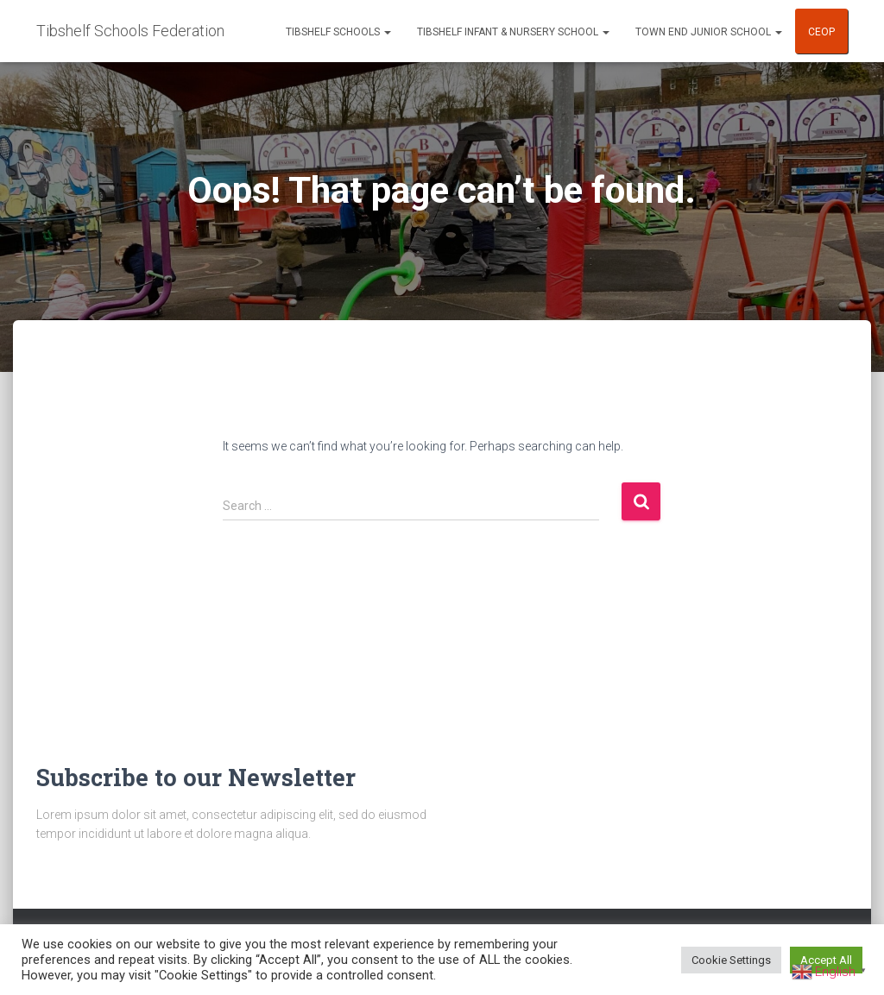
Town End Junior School (708, 32)
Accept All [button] (826, 960)
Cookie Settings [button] (731, 960)
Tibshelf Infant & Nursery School (513, 32)
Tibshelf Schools (338, 32)
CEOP (821, 32)
